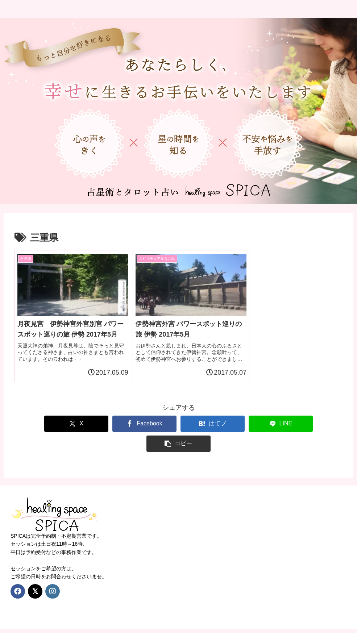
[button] (311, 429)
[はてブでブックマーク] (179, 429)
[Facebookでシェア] (112, 429)
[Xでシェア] (45, 429)
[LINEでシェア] (245, 429)
